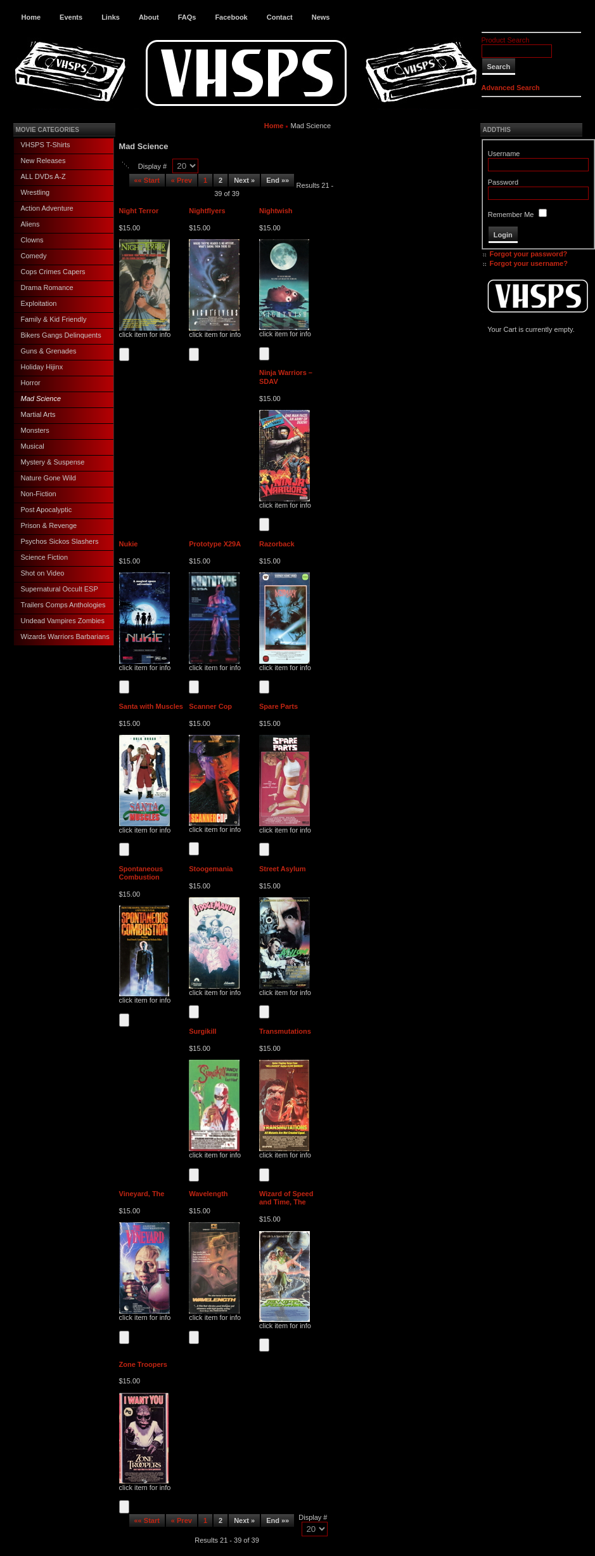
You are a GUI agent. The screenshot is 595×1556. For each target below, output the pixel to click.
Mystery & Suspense (53, 462)
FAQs (187, 17)
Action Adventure (47, 208)
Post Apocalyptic (46, 509)
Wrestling (35, 192)
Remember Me (511, 214)
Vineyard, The (142, 1193)
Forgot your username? (529, 263)
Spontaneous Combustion (141, 873)
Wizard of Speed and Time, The (286, 1198)
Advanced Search (511, 87)
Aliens (30, 224)
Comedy (34, 256)
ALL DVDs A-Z (43, 176)
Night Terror (139, 210)
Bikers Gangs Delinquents (61, 335)
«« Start (147, 180)
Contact (280, 17)
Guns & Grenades (49, 351)
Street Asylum (282, 869)
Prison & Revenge (49, 525)
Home (31, 17)
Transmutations (285, 1031)
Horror (31, 382)
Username (504, 153)
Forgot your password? (529, 254)
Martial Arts (38, 414)
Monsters (35, 430)
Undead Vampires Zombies (63, 620)
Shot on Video (43, 573)
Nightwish (276, 210)
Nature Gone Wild (48, 478)
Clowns (32, 240)
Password (503, 182)
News (321, 17)
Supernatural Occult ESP (59, 589)
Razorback (277, 544)
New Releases (43, 160)
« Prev (181, 180)
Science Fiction (44, 557)
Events (71, 17)
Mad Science (41, 398)
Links (110, 17)
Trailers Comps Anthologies (63, 605)
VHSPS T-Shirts (45, 144)
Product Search (506, 40)
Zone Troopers (143, 1364)
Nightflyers (207, 210)
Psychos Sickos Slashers (60, 541)
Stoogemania (211, 869)
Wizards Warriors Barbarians (65, 636)
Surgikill (202, 1031)
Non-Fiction (38, 494)
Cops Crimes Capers (53, 271)
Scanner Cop (210, 706)
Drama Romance (47, 287)
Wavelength (208, 1193)
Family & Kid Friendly (54, 319)
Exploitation (39, 303)
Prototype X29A (215, 544)
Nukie (128, 544)
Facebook (231, 17)
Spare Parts (278, 706)
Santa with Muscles (151, 706)
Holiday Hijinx (42, 367)
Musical (32, 446)
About (149, 17)
